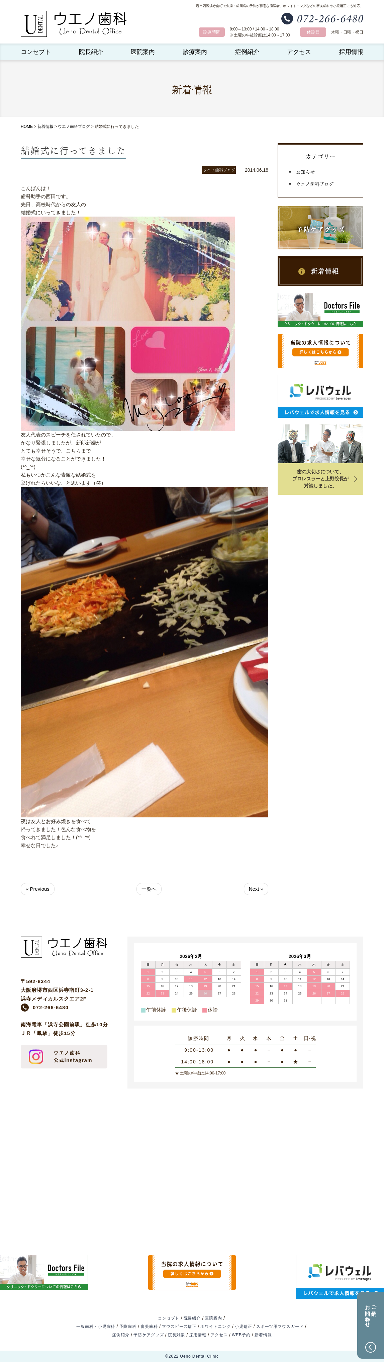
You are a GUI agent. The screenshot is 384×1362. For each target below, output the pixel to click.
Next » (256, 889)
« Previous (38, 889)
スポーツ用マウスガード (280, 1326)
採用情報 (351, 52)
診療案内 (195, 52)
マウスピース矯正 (179, 1326)
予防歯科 (128, 1326)
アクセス (299, 52)
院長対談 (176, 1335)
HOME (27, 126)
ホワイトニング (215, 1326)
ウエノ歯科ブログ (74, 126)
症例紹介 (247, 52)
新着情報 (45, 126)
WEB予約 (241, 1335)
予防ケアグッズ (148, 1335)
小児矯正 (243, 1326)
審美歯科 (149, 1326)
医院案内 (143, 52)
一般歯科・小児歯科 (95, 1326)
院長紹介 (91, 52)
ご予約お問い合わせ (371, 1313)
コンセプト (36, 52)
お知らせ (305, 171)
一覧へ (149, 889)
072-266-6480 (51, 1007)
